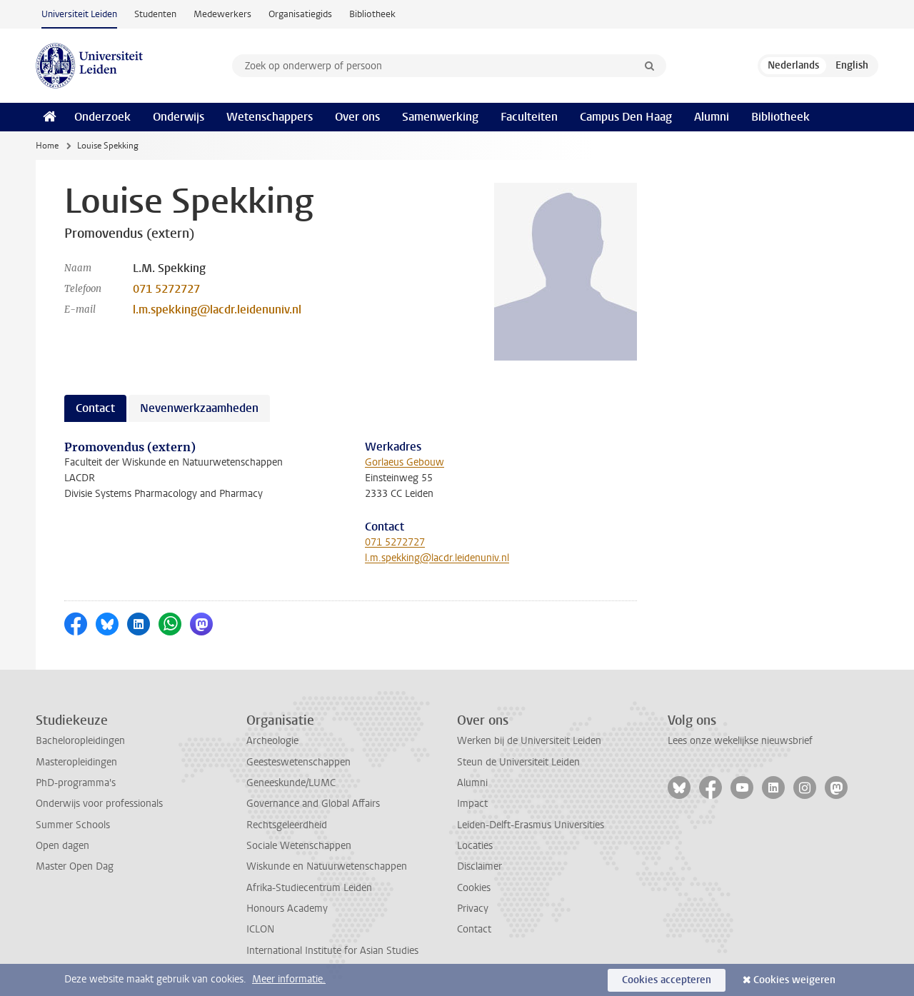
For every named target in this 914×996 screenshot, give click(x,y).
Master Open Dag (75, 866)
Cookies (474, 888)
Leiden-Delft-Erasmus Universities (530, 825)
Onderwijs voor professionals (99, 803)
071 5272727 (166, 288)
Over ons (357, 116)
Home (47, 145)
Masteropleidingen (76, 762)
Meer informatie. (289, 979)
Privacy (472, 908)
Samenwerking (440, 116)
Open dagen (62, 845)
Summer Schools (73, 825)
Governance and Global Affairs (313, 803)
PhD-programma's (76, 783)
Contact (474, 929)
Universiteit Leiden (79, 14)
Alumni (711, 116)
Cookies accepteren (666, 980)
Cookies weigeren (794, 980)
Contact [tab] (95, 408)
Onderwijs (178, 116)
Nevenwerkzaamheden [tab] (199, 408)
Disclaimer (479, 866)
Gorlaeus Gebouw (404, 462)
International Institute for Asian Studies (332, 950)
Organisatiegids (300, 14)
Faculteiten (529, 116)
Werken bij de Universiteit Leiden (529, 741)
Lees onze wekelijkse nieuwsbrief (740, 741)
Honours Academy (287, 908)
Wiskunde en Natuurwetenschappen (326, 866)
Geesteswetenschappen (298, 762)
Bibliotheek (372, 14)
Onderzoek (102, 116)
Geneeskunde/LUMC (291, 783)
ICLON (260, 929)
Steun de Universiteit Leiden (518, 762)
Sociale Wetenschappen (298, 845)
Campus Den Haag (626, 116)
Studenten (155, 14)
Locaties (475, 845)
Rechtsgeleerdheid (286, 825)
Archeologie (272, 741)
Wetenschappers (269, 116)
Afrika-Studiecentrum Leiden (309, 888)
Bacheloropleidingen (80, 741)
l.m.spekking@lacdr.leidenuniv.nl (217, 309)
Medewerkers (222, 14)
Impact (472, 803)
